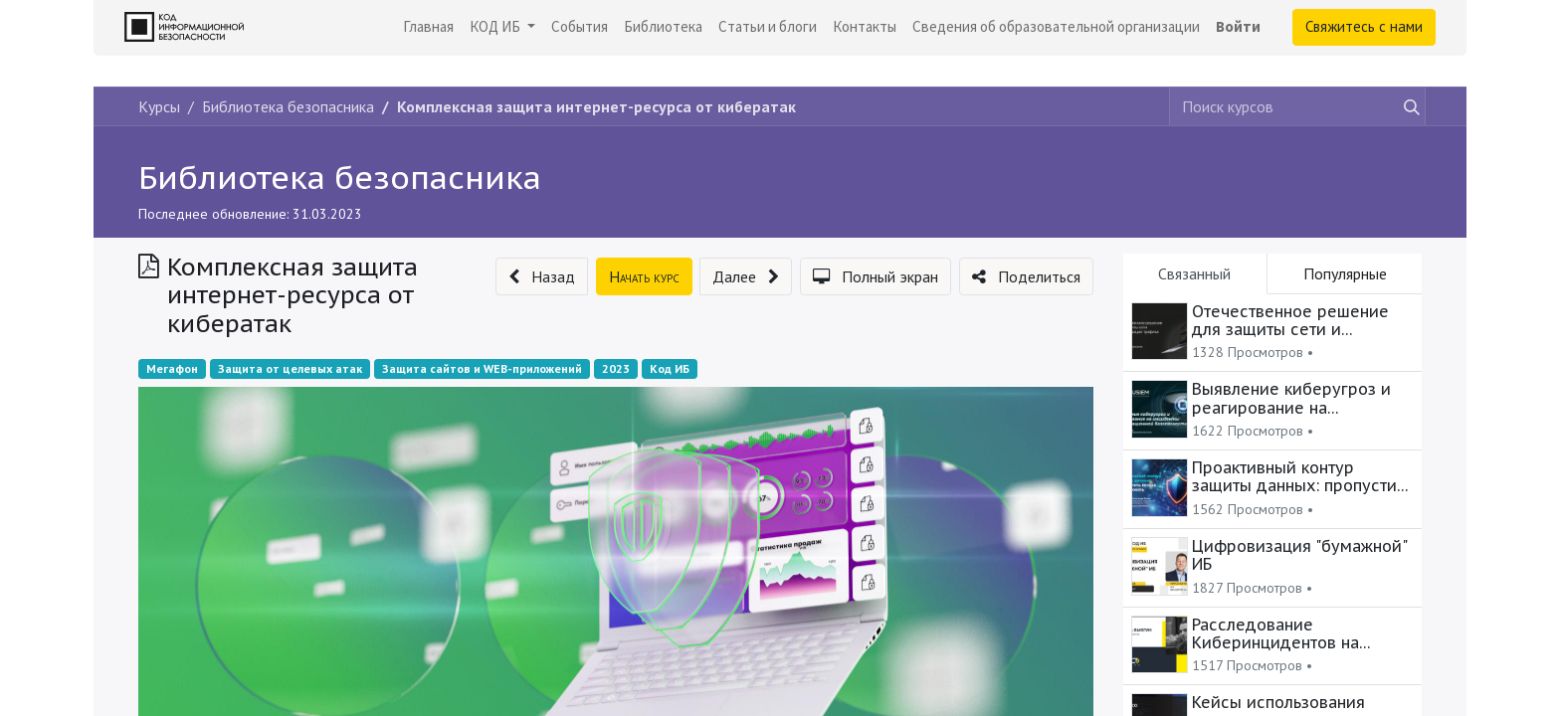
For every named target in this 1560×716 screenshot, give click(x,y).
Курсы (159, 106)
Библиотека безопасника (339, 177)
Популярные (1345, 273)
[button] (541, 276)
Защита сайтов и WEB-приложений (482, 368)
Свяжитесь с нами (1364, 26)
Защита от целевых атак (290, 368)
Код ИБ (669, 368)
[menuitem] (428, 27)
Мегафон (172, 368)
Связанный (1194, 273)
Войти (1238, 26)
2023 (616, 368)
